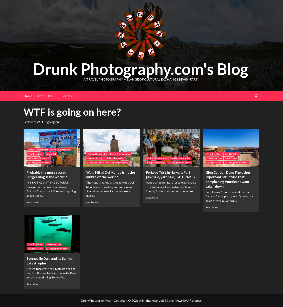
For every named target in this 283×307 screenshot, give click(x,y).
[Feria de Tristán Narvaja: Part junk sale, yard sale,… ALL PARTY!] (171, 148)
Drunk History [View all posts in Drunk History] (35, 154)
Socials (67, 96)
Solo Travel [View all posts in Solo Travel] (231, 158)
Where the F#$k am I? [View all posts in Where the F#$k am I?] (38, 158)
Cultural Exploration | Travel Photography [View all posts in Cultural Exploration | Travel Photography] (49, 149)
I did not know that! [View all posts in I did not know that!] (115, 158)
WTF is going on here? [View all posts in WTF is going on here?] (39, 162)
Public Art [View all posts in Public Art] (51, 154)
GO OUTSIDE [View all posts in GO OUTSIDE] (232, 154)
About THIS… (47, 96)
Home (28, 96)
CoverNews (174, 300)
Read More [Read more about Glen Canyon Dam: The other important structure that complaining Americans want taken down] (212, 207)
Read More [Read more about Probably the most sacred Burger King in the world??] (33, 202)
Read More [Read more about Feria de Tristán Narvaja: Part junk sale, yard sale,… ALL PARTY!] (152, 197)
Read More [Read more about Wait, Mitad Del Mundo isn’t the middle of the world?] (92, 202)
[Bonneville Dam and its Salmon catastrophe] (52, 234)
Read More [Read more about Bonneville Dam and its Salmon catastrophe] (33, 284)
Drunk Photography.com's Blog (140, 68)
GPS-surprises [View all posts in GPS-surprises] (214, 158)
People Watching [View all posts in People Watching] (155, 162)
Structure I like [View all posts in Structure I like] (94, 162)
